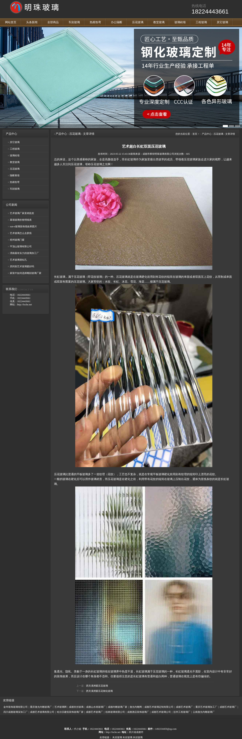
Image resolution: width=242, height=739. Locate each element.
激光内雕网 (136, 707)
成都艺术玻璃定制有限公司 (158, 707)
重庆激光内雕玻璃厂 (41, 707)
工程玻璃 (201, 22)
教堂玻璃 (159, 22)
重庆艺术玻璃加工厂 (206, 707)
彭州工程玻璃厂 (181, 712)
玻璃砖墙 (180, 22)
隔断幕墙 (15, 175)
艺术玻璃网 (60, 707)
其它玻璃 (222, 22)
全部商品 (53, 22)
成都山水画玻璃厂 (95, 707)
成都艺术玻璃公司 (161, 712)
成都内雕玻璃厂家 (117, 707)
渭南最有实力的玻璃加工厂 (24, 253)
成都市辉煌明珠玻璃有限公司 (158, 153)
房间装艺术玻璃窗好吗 (22, 266)
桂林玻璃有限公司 (115, 712)
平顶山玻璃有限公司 (21, 246)
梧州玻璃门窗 (17, 239)
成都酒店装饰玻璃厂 (138, 712)
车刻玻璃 (74, 22)
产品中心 (61, 133)
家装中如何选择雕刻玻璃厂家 (25, 273)
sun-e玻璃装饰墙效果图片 (23, 226)
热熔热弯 (95, 22)
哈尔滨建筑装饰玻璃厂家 (70, 712)
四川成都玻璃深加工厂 (15, 712)
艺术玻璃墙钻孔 (18, 259)
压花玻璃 (137, 22)
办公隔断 (116, 22)
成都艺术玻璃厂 (184, 707)
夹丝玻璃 (117, 737)
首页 (194, 134)
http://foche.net (113, 732)
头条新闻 (32, 22)
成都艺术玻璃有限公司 (42, 712)
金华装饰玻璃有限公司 (15, 707)
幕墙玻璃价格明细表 (21, 219)
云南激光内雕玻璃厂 (204, 712)
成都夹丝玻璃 (76, 707)
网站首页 (10, 22)
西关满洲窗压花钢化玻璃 (99, 691)
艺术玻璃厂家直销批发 (22, 213)
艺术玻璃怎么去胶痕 (21, 233)
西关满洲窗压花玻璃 (97, 685)
